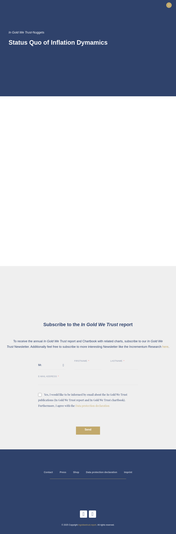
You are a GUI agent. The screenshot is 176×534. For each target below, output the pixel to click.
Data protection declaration (92, 405)
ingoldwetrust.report (87, 525)
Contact (48, 472)
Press (63, 472)
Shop (76, 472)
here (165, 346)
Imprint (128, 472)
